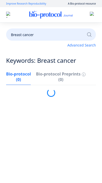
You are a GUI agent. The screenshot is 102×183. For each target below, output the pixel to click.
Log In (45, 14)
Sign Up (63, 14)
